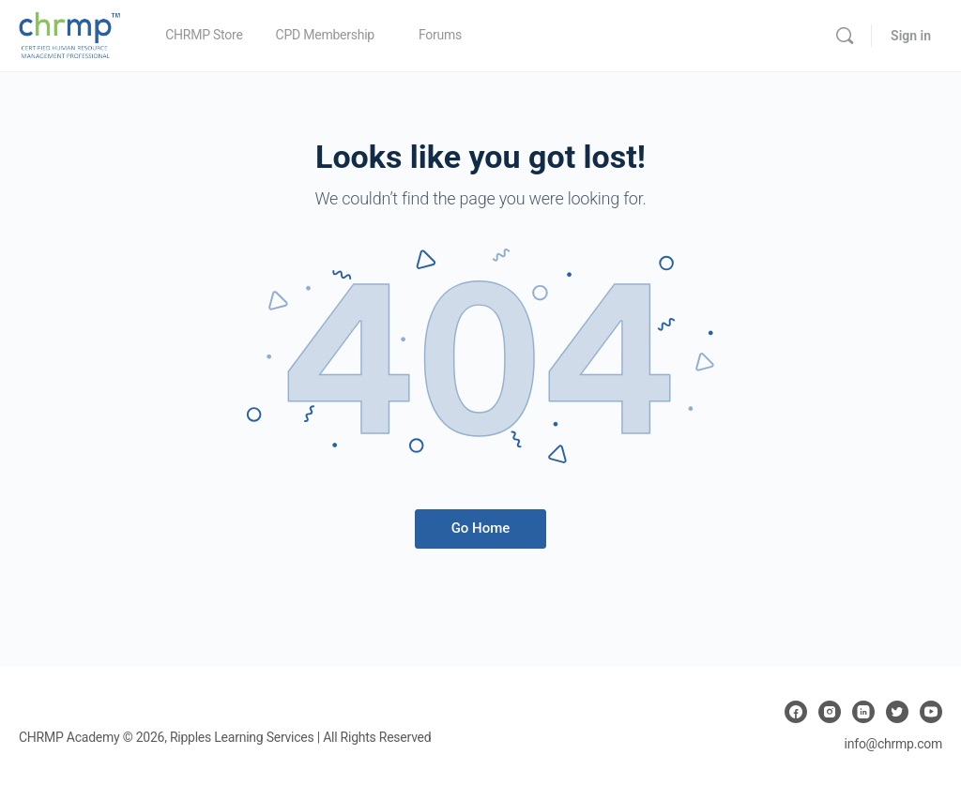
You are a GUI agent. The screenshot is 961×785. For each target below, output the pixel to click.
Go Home (481, 528)
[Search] (844, 35)
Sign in (911, 35)
